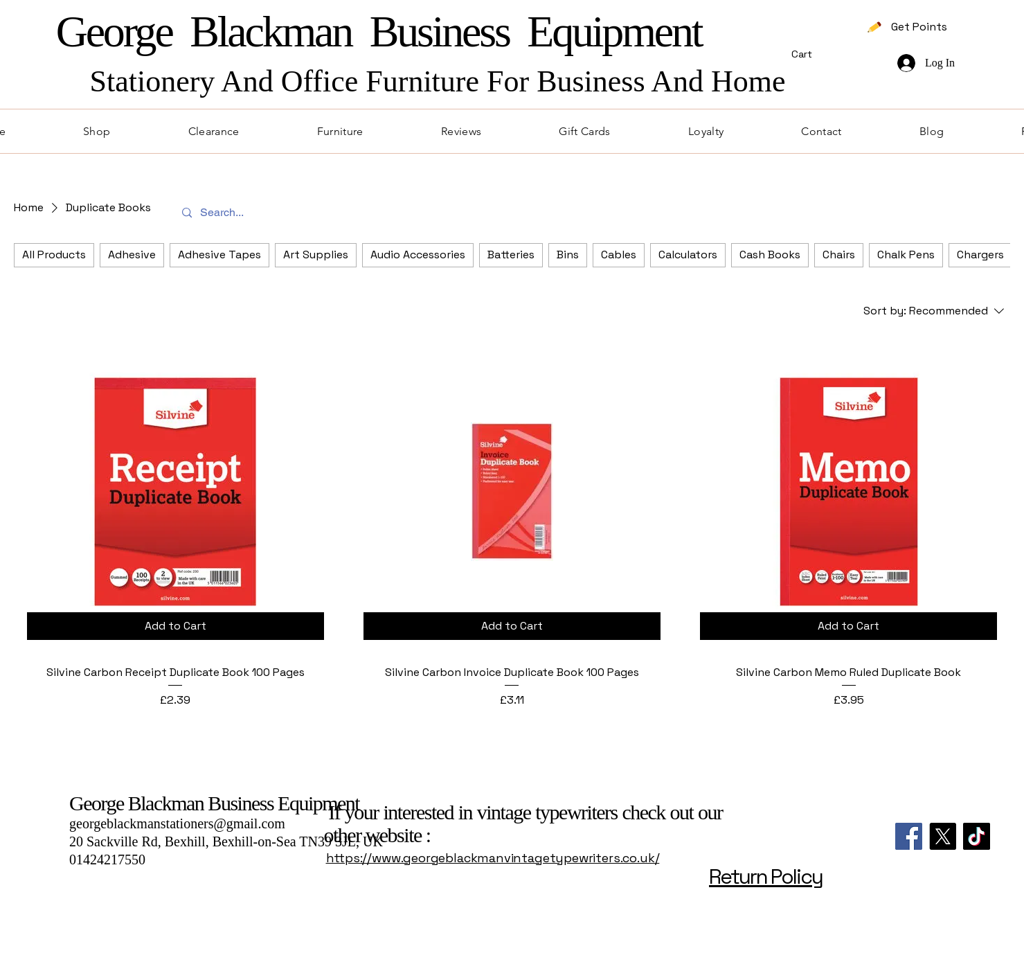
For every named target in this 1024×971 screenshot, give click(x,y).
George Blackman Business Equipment (214, 803)
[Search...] (511, 213)
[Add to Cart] (175, 626)
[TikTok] (976, 836)
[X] (942, 836)
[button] (833, 54)
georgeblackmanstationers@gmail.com (177, 823)
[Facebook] (908, 836)
